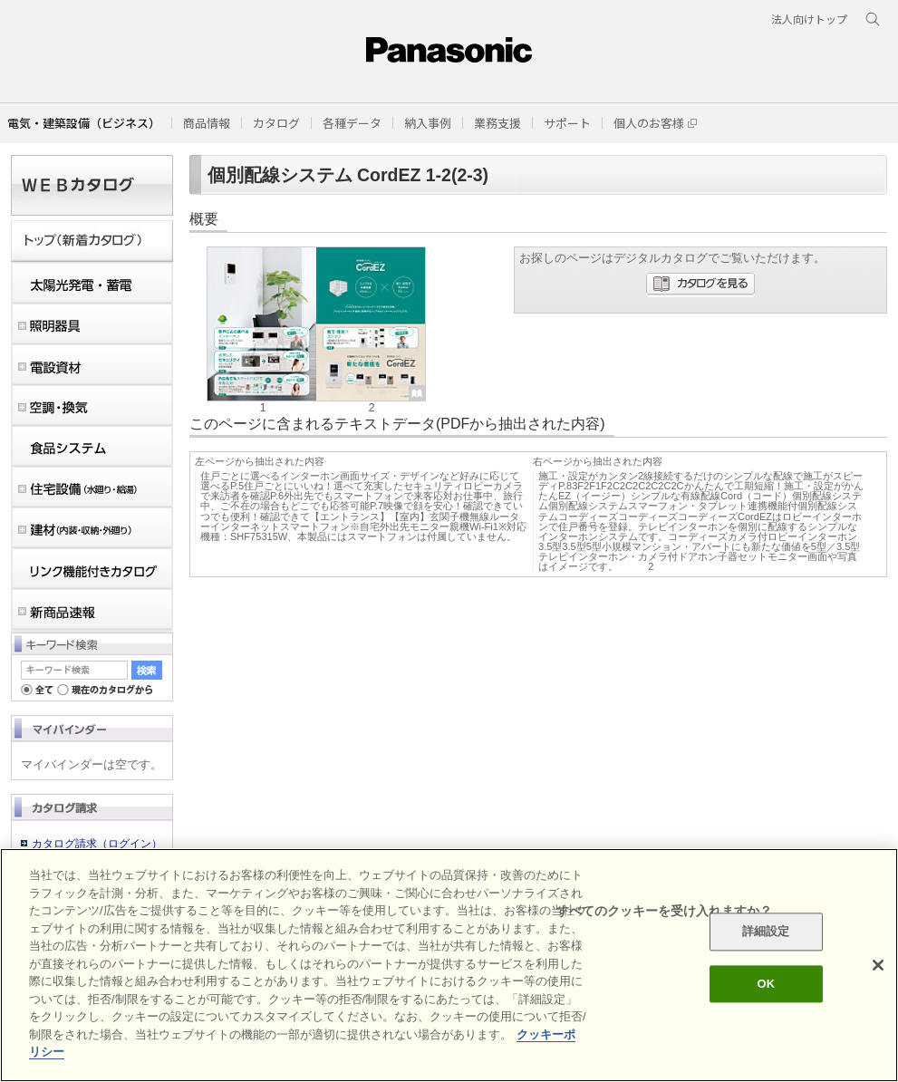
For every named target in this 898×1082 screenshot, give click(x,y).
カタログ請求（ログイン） (97, 843)
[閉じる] (878, 965)
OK (766, 983)
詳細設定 (766, 932)
